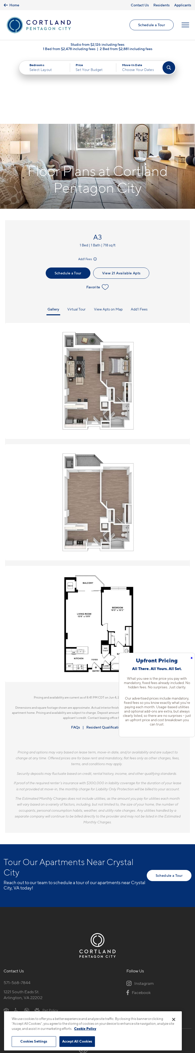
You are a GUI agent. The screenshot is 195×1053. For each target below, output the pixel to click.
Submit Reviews (96, 1008)
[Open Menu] (185, 25)
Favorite (97, 218)
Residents (161, 5)
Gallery (53, 241)
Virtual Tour (76, 241)
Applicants (182, 5)
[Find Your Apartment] (168, 67)
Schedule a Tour (151, 25)
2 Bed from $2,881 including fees (126, 49)
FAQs (75, 659)
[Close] (173, 1019)
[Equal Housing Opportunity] (6, 942)
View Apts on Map (108, 241)
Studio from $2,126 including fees (97, 44)
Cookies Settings (33, 1041)
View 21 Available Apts (121, 204)
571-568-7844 (17, 914)
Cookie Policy (85, 1029)
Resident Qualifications (105, 659)
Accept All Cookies (77, 1041)
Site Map (120, 1008)
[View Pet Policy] (46, 942)
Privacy (73, 1008)
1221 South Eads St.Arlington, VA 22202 (23, 926)
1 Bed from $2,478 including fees (69, 49)
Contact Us (140, 5)
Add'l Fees (88, 190)
